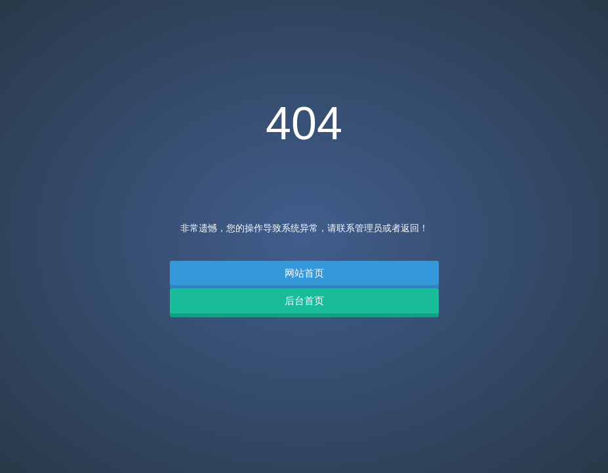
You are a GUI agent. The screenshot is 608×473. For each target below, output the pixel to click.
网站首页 (304, 272)
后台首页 (304, 300)
